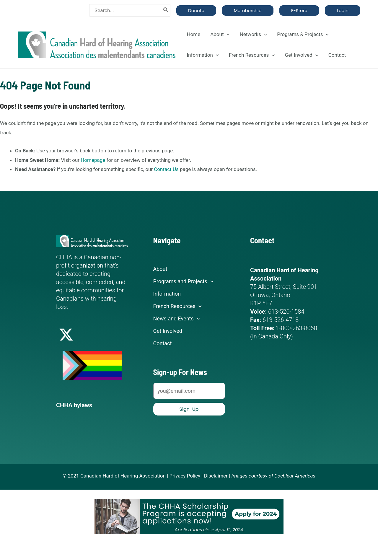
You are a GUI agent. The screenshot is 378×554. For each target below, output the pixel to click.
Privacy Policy (184, 476)
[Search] (166, 10)
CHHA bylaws (74, 405)
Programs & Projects (303, 34)
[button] (196, 10)
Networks (253, 34)
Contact (337, 55)
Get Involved (301, 55)
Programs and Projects (183, 281)
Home (193, 34)
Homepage (93, 160)
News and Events (176, 319)
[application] (226, 34)
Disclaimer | (217, 476)
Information (203, 55)
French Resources (252, 55)
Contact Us (166, 169)
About (219, 34)
